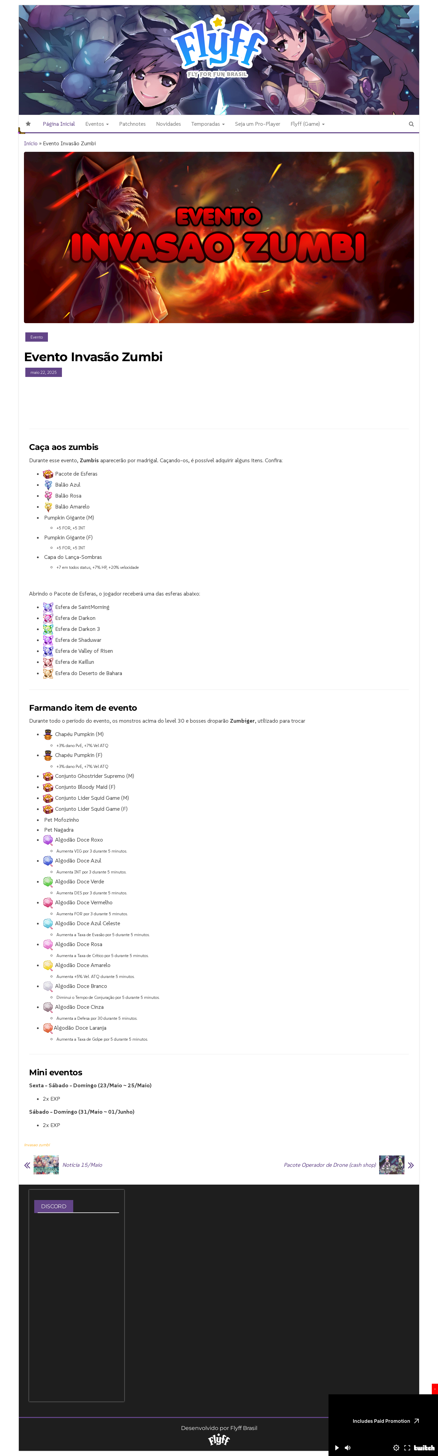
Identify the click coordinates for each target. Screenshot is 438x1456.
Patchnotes (132, 123)
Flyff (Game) (308, 123)
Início (31, 143)
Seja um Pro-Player (257, 123)
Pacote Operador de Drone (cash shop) (330, 1165)
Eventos (97, 123)
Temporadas (208, 123)
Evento (36, 337)
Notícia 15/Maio (82, 1165)
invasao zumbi (37, 1144)
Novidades (168, 123)
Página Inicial (59, 123)
